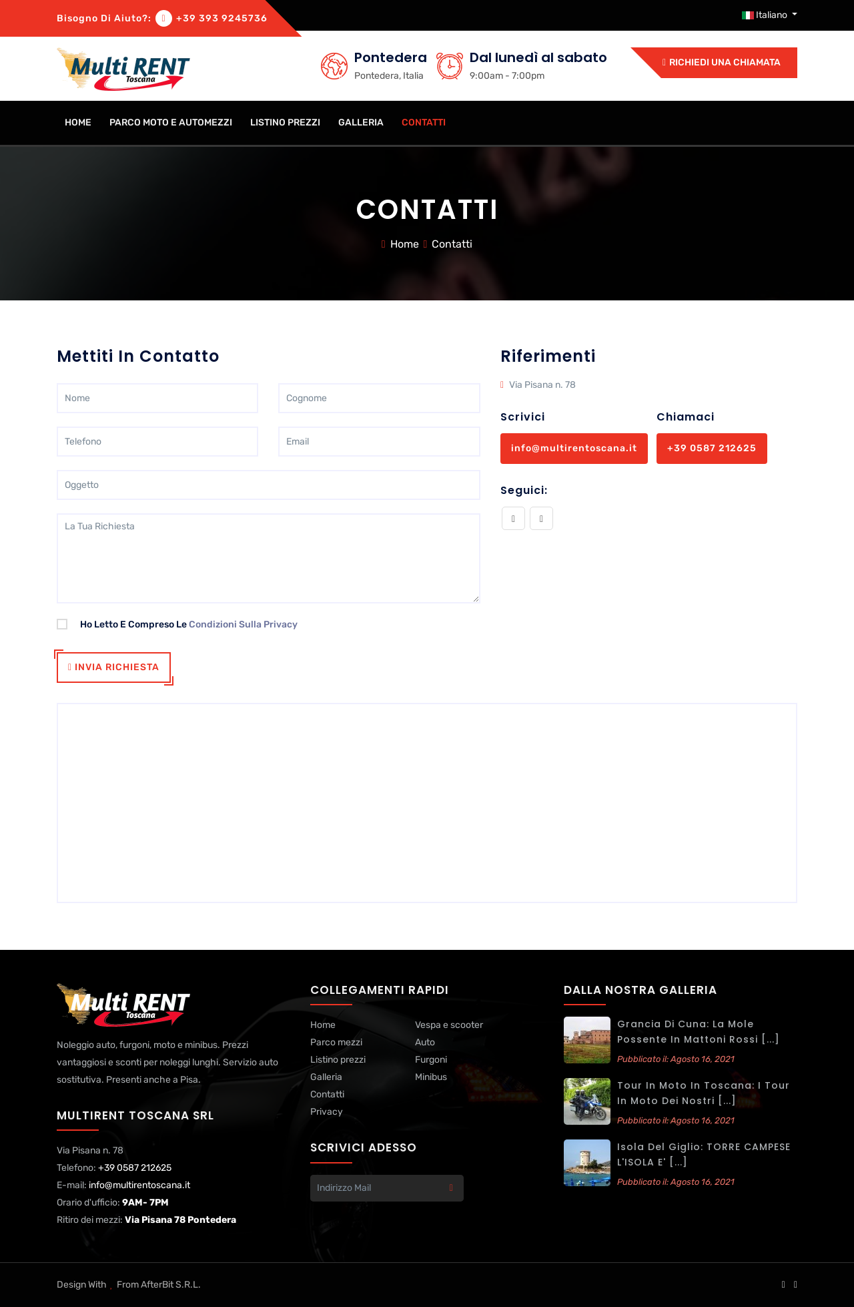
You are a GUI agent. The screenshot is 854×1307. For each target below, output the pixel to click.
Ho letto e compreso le (177, 624)
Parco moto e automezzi (170, 122)
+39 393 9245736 (222, 18)
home (78, 122)
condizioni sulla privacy (243, 624)
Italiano (765, 15)
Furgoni (431, 1059)
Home (404, 244)
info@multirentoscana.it (574, 448)
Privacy (326, 1111)
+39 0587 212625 (712, 448)
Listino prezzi (285, 122)
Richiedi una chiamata (722, 62)
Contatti (424, 122)
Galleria (361, 122)
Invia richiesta (113, 667)
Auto (425, 1042)
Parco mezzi (336, 1042)
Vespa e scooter (449, 1025)
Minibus (431, 1077)
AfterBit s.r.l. (171, 1284)
